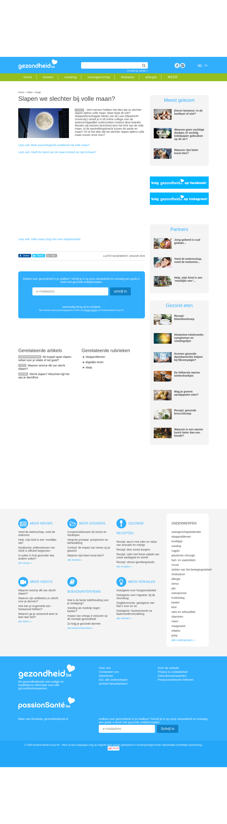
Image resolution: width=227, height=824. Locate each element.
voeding (70, 77)
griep (174, 635)
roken (174, 621)
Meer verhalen (141, 581)
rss (182, 65)
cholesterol (178, 574)
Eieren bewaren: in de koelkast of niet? (188, 112)
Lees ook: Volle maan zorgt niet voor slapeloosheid (49, 239)
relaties (175, 630)
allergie (151, 77)
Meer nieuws (41, 523)
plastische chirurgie (183, 555)
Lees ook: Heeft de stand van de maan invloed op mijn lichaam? (57, 152)
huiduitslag (178, 597)
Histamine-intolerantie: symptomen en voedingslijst (189, 338)
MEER (173, 77)
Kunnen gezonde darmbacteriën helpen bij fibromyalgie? (188, 357)
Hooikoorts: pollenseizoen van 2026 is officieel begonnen (36, 549)
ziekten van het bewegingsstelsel (191, 569)
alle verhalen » (124, 618)
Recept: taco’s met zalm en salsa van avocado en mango (136, 543)
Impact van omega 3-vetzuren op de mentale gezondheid (87, 617)
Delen (26, 255)
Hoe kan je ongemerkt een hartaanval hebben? (34, 607)
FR (206, 65)
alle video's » (25, 621)
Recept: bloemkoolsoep (184, 317)
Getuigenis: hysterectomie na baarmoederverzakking (134, 612)
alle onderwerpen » (183, 640)
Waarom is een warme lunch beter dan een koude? (188, 432)
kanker (48, 77)
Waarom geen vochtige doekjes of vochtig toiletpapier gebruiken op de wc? (189, 134)
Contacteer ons (109, 671)
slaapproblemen (95, 356)
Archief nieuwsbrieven (113, 683)
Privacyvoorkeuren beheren (176, 679)
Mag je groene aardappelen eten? (186, 393)
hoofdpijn (177, 541)
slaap (89, 367)
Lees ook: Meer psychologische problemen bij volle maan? (54, 145)
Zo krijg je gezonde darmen (84, 623)
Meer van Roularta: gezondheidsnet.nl (43, 718)
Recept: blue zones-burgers (133, 549)
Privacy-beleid (91, 310)
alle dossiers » (74, 560)
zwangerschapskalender (186, 531)
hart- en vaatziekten (183, 560)
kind (174, 607)
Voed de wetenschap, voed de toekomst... (188, 260)
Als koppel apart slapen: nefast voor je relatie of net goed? (45, 358)
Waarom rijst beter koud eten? (186, 151)
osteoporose (179, 593)
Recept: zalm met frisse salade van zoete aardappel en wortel (137, 556)
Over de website (168, 668)
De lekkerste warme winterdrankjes (187, 374)
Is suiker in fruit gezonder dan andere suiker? (36, 557)
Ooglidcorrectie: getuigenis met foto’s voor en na (135, 604)
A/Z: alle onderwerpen (113, 679)
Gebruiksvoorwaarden (172, 675)
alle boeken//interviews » (80, 628)
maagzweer (178, 626)
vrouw (175, 564)
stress (175, 583)
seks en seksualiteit (183, 611)
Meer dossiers (92, 523)
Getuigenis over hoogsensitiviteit (136, 590)
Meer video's (41, 581)
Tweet (40, 255)
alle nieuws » (25, 563)
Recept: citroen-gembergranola (135, 562)
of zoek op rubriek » (137, 70)
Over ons (105, 668)
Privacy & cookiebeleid (172, 671)
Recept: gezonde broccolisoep (185, 412)
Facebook (177, 65)
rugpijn (175, 550)
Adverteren (106, 675)
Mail (53, 255)
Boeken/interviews (84, 591)
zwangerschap (99, 77)
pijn (173, 588)
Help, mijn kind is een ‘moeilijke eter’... (188, 279)
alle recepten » (124, 566)
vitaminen (177, 616)
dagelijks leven (95, 362)
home (28, 77)
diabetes (128, 77)
